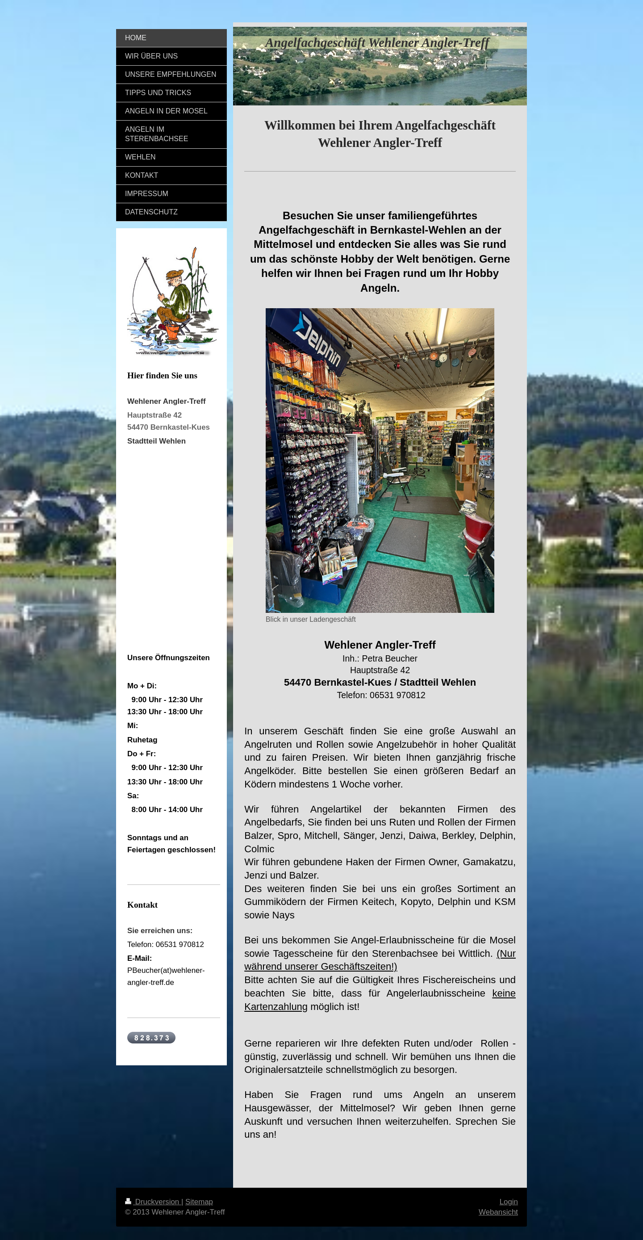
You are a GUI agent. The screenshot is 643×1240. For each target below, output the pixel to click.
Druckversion (153, 1202)
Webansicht (498, 1212)
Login (509, 1202)
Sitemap (199, 1202)
